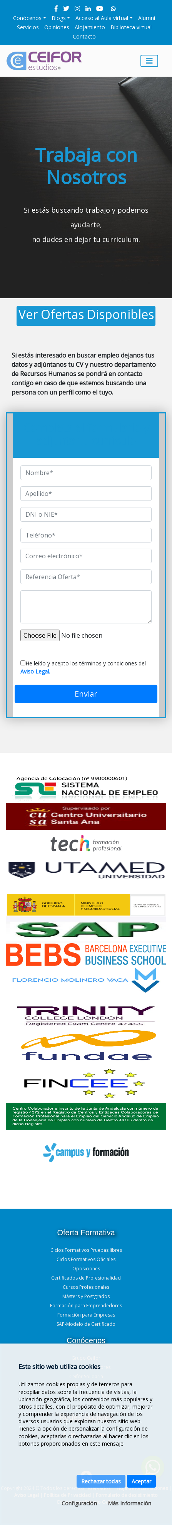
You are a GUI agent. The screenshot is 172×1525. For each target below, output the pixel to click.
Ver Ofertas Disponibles (86, 314)
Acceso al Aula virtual (101, 18)
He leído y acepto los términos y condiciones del (83, 667)
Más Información (129, 1503)
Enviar (86, 694)
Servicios (28, 27)
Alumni (146, 18)
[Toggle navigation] (149, 61)
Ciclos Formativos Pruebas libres (86, 1250)
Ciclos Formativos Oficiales (86, 1259)
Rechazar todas (101, 1481)
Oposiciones (86, 1268)
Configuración (79, 1503)
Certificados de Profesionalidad (86, 1278)
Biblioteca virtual (131, 27)
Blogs (59, 18)
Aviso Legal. (35, 671)
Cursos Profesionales (86, 1287)
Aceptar (141, 1481)
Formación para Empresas (86, 1315)
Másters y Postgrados (86, 1296)
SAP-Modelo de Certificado (86, 1324)
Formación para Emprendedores (86, 1305)
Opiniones (56, 27)
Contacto (84, 36)
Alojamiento (90, 27)
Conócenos (27, 18)
